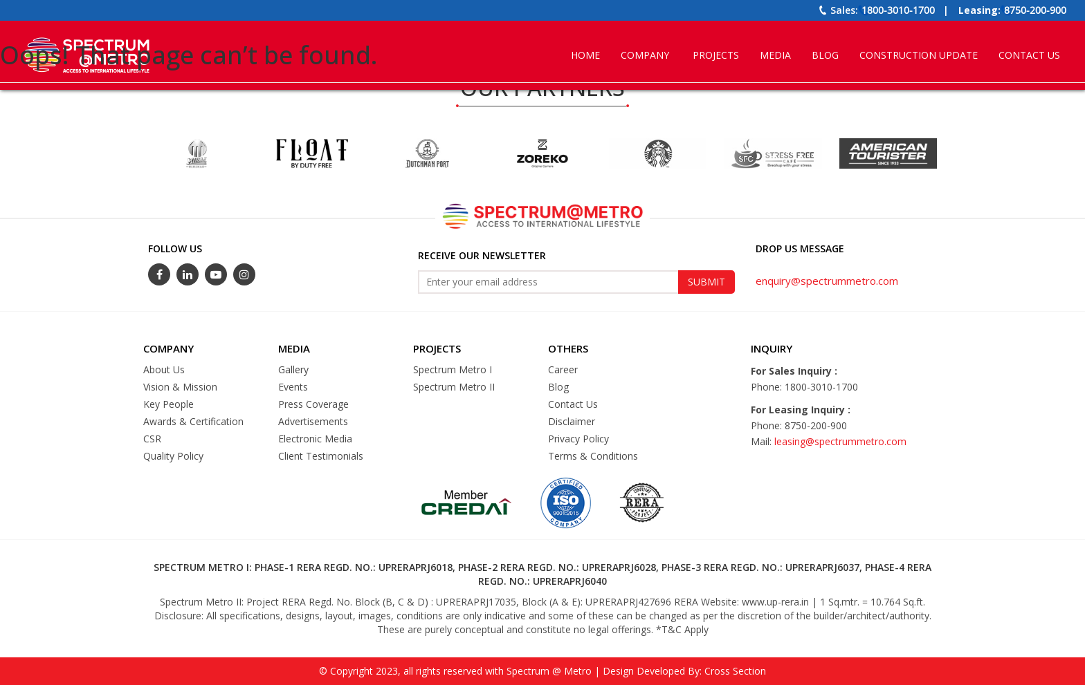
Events (293, 386)
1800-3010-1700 (898, 10)
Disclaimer (571, 421)
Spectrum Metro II (454, 386)
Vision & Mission (180, 386)
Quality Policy (173, 455)
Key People (168, 404)
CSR (152, 438)
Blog (558, 386)
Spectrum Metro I (452, 369)
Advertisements (313, 421)
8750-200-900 (1035, 10)
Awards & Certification (193, 421)
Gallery (293, 369)
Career (563, 369)
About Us (164, 369)
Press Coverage (313, 404)
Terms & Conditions (593, 455)
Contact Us (573, 404)
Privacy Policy (578, 438)
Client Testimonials (320, 455)
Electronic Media (315, 438)
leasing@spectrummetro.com (840, 441)
